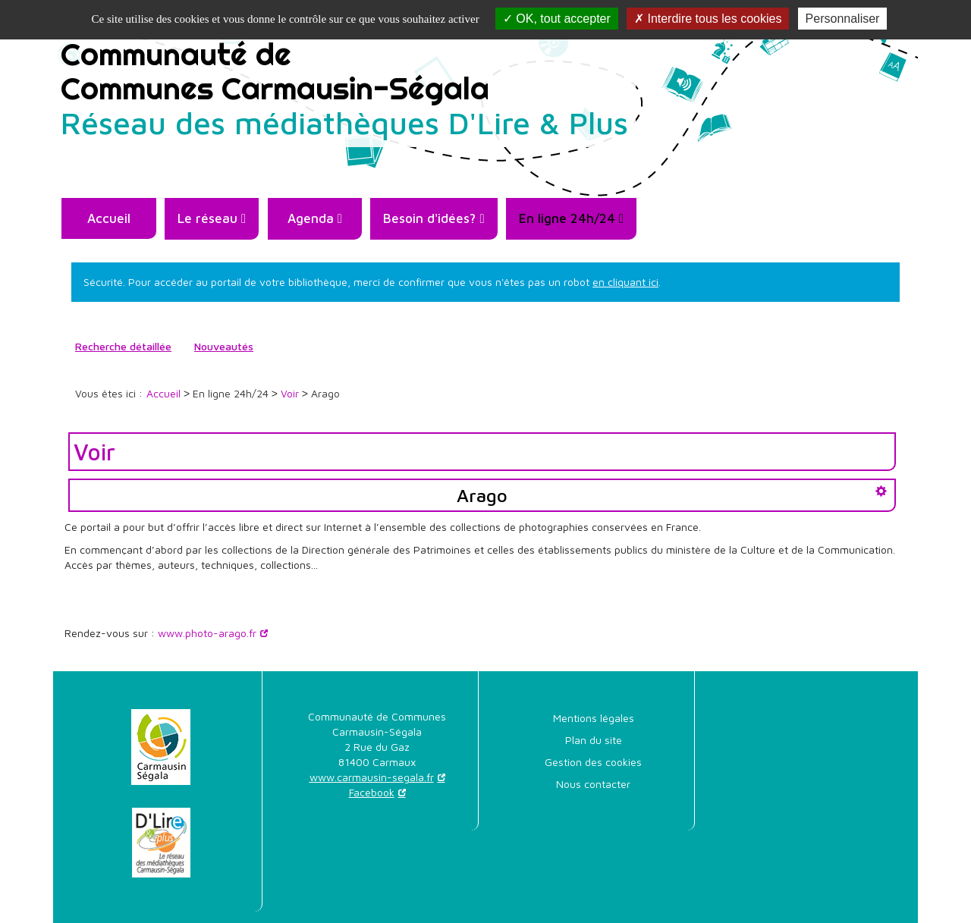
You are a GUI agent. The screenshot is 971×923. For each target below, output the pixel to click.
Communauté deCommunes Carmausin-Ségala (344, 87)
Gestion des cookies (593, 761)
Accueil (108, 218)
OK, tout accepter (557, 18)
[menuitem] (108, 218)
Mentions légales (593, 717)
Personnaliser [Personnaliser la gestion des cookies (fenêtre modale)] (843, 18)
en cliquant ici (625, 281)
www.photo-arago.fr (207, 632)
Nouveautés (223, 346)
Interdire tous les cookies (707, 18)
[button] (212, 219)
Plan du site (593, 739)
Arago (482, 495)
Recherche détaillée (123, 346)
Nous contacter (593, 783)
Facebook (371, 792)
